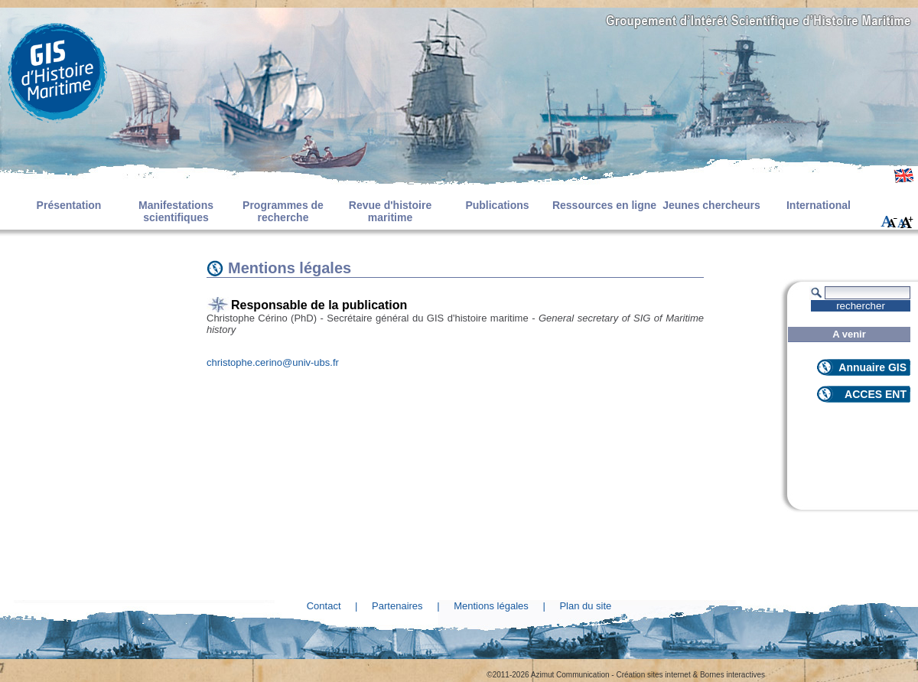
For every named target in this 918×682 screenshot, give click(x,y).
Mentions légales (491, 606)
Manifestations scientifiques (175, 211)
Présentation (69, 205)
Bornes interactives (732, 675)
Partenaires (397, 606)
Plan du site (585, 606)
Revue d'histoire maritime (390, 211)
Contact (324, 606)
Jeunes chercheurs (711, 205)
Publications (497, 205)
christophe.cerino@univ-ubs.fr (273, 362)
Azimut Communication (570, 675)
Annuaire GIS (872, 367)
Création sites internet (653, 675)
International (818, 205)
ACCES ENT (876, 394)
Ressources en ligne (604, 205)
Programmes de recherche (283, 211)
